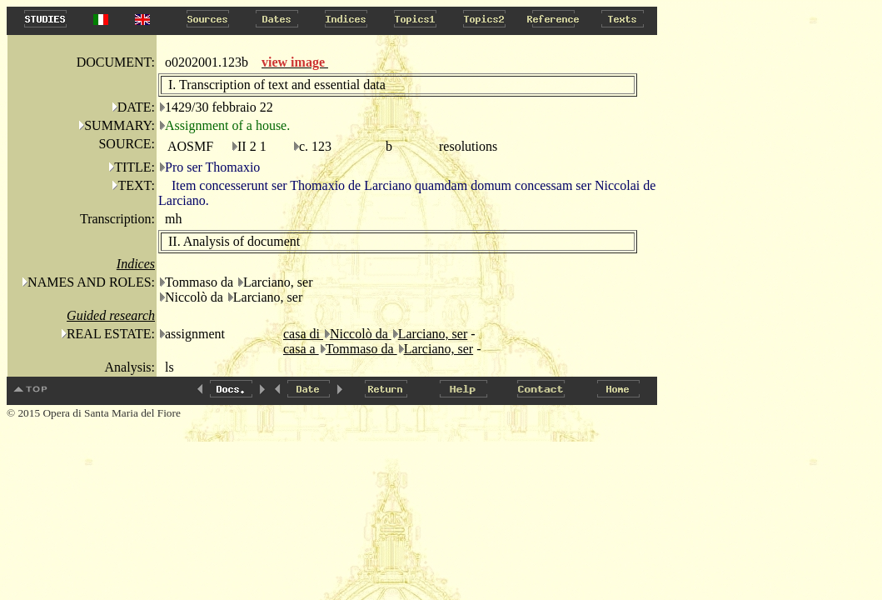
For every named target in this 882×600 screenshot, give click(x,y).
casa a (301, 349)
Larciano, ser (433, 334)
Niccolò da (360, 334)
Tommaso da (361, 349)
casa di (303, 334)
